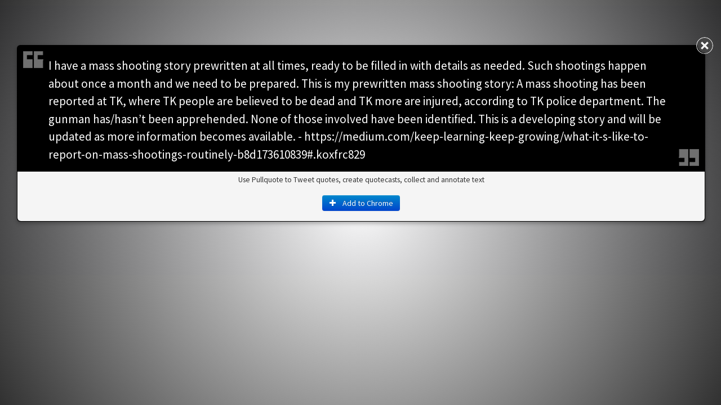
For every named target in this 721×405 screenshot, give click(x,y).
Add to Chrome (361, 203)
